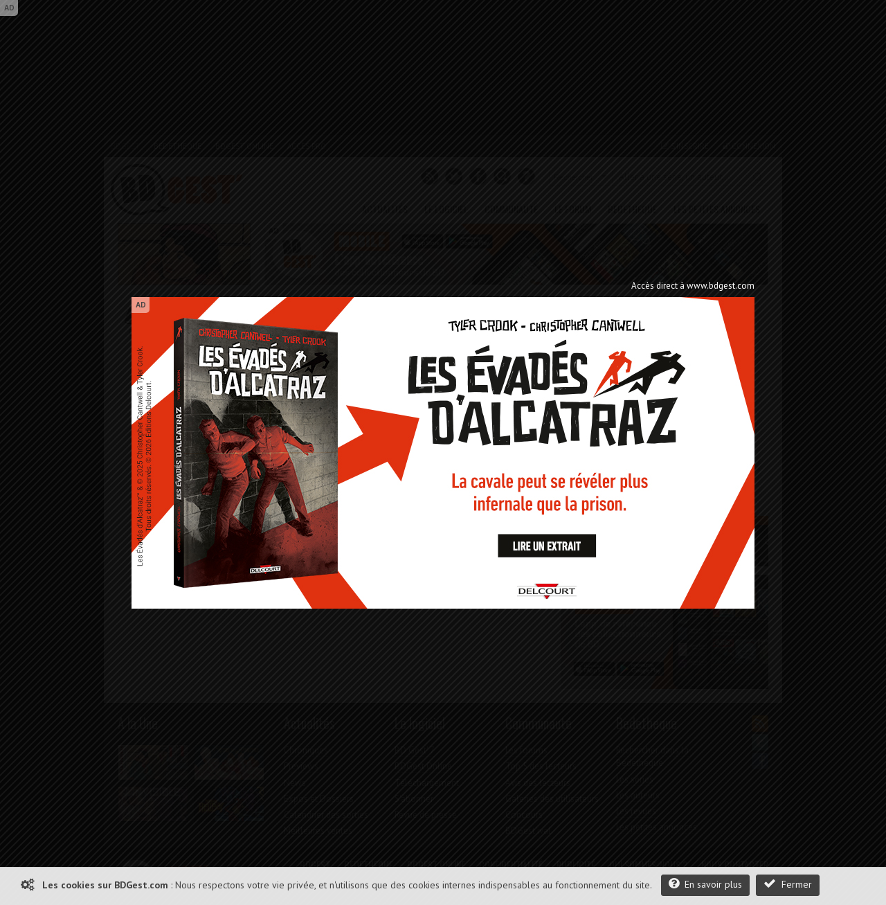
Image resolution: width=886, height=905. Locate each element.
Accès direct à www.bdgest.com (692, 286)
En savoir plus (705, 883)
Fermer (787, 883)
